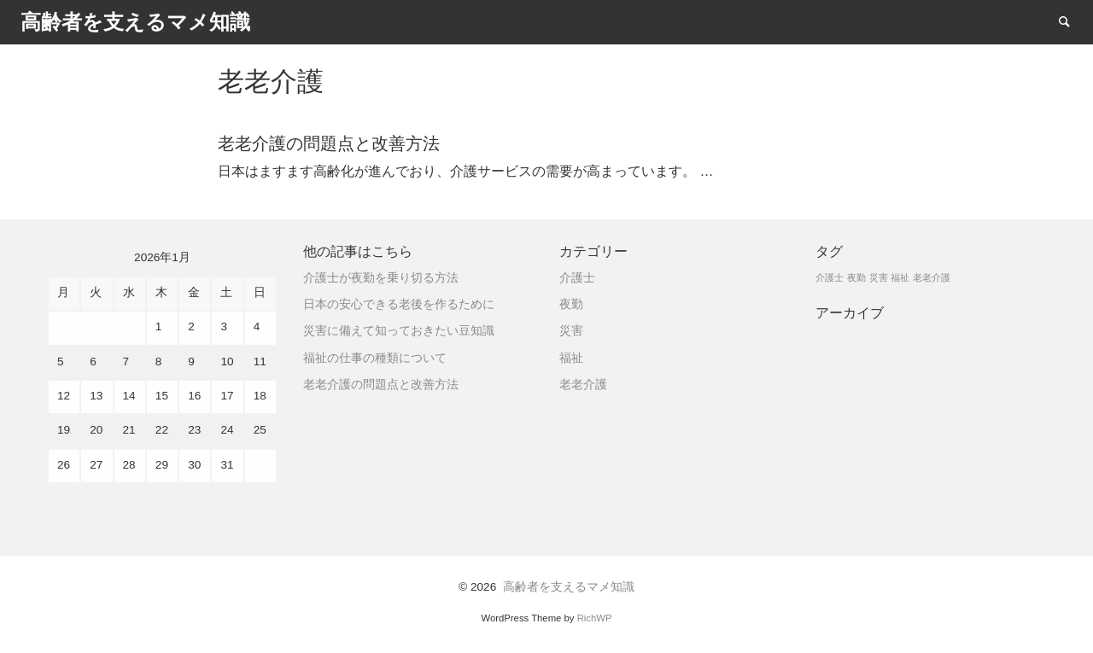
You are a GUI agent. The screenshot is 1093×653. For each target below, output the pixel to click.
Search (1072, 21)
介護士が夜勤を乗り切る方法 (381, 277)
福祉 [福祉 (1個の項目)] (900, 277)
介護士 (577, 277)
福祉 (571, 358)
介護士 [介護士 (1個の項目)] (829, 277)
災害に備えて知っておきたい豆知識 (398, 330)
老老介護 (583, 384)
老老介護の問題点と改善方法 (381, 384)
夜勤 (571, 304)
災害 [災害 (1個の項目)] (878, 277)
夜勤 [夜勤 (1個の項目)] (856, 277)
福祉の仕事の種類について (375, 358)
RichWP (594, 618)
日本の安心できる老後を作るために (398, 304)
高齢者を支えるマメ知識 (568, 586)
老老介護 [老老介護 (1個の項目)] (931, 277)
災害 (571, 330)
